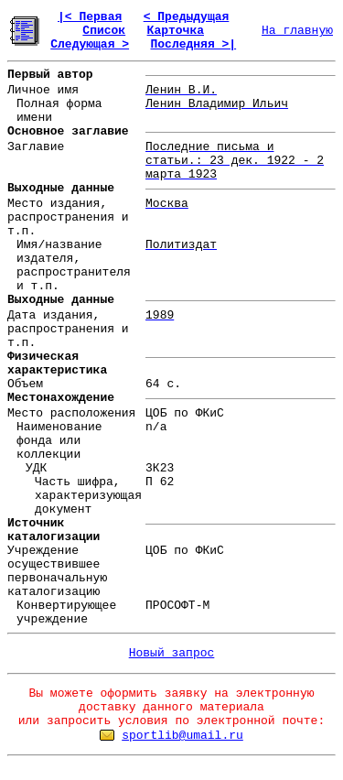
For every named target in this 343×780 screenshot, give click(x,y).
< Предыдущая (187, 17)
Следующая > (89, 44)
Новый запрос (172, 653)
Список (103, 31)
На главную (297, 31)
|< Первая (90, 17)
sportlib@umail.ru (182, 735)
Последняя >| (193, 44)
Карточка (175, 31)
